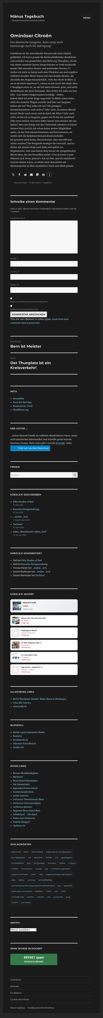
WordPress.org (21, 409)
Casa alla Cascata (22, 704)
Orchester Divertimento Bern (28, 801)
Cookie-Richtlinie (19, 1001)
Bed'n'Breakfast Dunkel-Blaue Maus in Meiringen (39, 701)
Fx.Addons (16, 995)
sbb (13, 882)
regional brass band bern (59, 876)
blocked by (34, 961)
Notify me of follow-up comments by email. (29, 302)
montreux (26, 871)
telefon (39, 893)
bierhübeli (37, 854)
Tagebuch (47, 183)
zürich (14, 904)
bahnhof (16, 854)
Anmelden (18, 398)
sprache (68, 888)
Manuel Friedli (20, 183)
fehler (49, 859)
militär (14, 871)
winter (40, 899)
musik (38, 871)
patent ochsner (19, 876)
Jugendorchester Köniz (25, 790)
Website (14, 285)
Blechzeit (18, 779)
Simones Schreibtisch (24, 745)
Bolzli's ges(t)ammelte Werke (29, 734)
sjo (59, 888)
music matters (20, 797)
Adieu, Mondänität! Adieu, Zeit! (30, 531)
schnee (31, 882)
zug (68, 899)
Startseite (15, 982)
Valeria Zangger (21, 824)
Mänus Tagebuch (27, 16)
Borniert (17, 738)
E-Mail (14, 272)
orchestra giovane (22, 809)
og (46, 871)
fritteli (26, 606)
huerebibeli (17, 865)
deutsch (38, 859)
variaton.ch (19, 827)
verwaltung (17, 899)
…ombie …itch (20, 516)
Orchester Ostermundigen (27, 805)
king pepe (39, 865)
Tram (48, 893)
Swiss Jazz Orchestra (24, 820)
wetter (30, 899)
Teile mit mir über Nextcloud (30, 448)
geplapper (66, 859)
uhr (56, 893)
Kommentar (17, 218)
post (33, 876)
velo (63, 893)
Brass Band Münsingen (25, 782)
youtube (58, 899)
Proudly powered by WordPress (40, 1010)
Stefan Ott (18, 749)
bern (26, 854)
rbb (41, 876)
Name (14, 258)
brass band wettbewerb (58, 854)
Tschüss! (17, 524)
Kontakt (60, 443)
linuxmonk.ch (20, 742)
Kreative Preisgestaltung (26, 509)
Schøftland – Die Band (25, 816)
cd (29, 859)
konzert (52, 865)
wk (48, 899)
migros (72, 865)
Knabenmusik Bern (23, 794)
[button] (13, 174)
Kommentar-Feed (22, 406)
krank (62, 865)
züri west (26, 904)
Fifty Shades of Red (23, 501)
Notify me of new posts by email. (24, 309)
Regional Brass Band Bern (26, 812)
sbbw (21, 882)
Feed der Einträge (22, 402)
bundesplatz (18, 859)
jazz (29, 865)
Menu (87, 18)
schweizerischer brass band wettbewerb (33, 888)
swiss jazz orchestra (21, 893)
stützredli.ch (19, 708)
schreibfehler (45, 882)
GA (56, 859)
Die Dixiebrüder (21, 786)
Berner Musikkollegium (25, 775)
